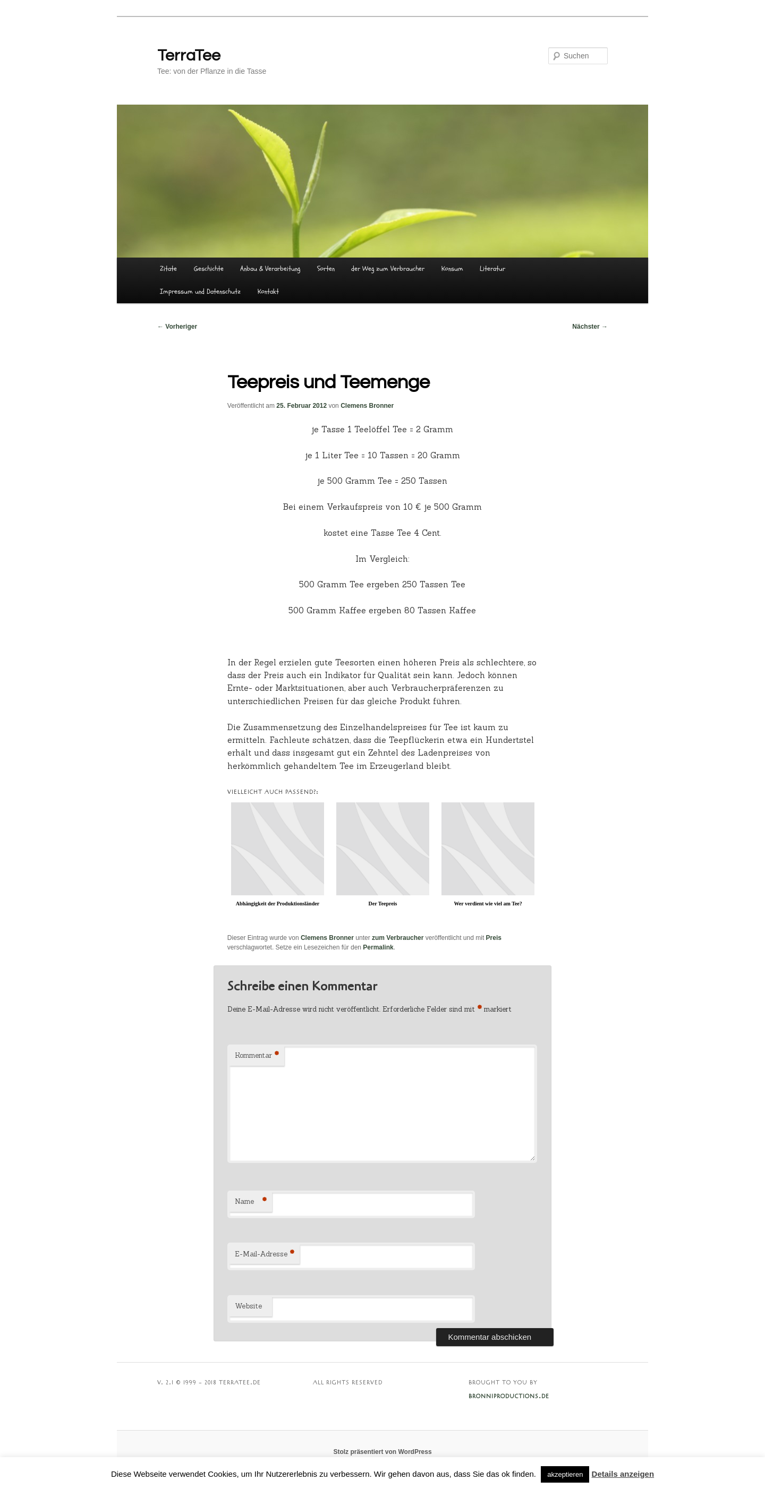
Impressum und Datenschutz (200, 291)
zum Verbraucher (397, 938)
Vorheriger (177, 326)
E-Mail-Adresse (264, 1254)
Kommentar (257, 1056)
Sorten (326, 268)
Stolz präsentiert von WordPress (382, 1452)
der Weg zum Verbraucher (387, 268)
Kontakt (268, 291)
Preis (494, 938)
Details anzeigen (623, 1473)
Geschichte (209, 268)
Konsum (452, 268)
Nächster (590, 326)
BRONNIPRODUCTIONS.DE (509, 1396)
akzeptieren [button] (565, 1474)
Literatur (492, 268)
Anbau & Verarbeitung (270, 268)
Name (251, 1202)
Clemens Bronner (367, 405)
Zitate (168, 268)
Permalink (378, 947)
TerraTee (188, 55)
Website (248, 1306)
